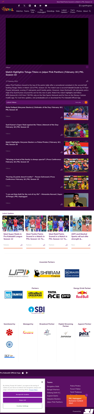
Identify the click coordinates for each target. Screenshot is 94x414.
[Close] (42, 389)
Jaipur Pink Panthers (55, 402)
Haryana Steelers (53, 399)
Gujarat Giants (52, 396)
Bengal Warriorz (53, 389)
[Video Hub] (33, 11)
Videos (8, 67)
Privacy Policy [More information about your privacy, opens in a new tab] (33, 396)
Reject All (22, 407)
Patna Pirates (75, 386)
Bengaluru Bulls (53, 386)
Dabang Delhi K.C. (54, 393)
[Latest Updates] (65, 11)
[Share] (87, 81)
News (73, 245)
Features (6, 245)
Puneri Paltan (75, 389)
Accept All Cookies (22, 401)
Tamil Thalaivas (76, 392)
